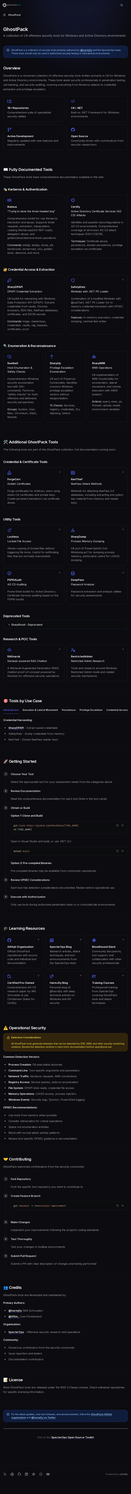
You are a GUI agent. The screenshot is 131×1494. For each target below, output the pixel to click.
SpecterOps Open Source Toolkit (72, 1437)
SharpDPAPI (16, 727)
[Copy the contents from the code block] (117, 825)
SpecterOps (16, 1332)
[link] (33, 226)
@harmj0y (86, 50)
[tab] (11, 710)
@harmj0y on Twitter (43, 1417)
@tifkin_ (13, 1316)
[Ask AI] (123, 825)
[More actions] (126, 5)
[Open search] (115, 5)
